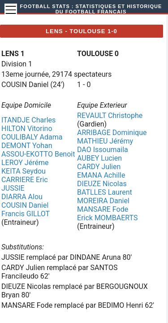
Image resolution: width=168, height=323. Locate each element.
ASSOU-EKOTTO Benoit (38, 154)
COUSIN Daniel (24, 205)
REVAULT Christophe (109, 115)
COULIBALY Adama (31, 137)
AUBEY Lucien (99, 158)
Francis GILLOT (25, 214)
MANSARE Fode (102, 209)
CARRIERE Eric (24, 179)
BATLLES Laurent (104, 192)
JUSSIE (13, 188)
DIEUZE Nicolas (102, 183)
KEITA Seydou (23, 171)
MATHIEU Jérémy (105, 141)
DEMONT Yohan (26, 145)
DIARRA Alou (22, 196)
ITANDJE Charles (28, 120)
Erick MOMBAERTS (107, 218)
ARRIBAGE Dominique (111, 132)
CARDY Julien (99, 166)
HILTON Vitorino (26, 128)
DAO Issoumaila (102, 149)
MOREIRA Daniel (103, 200)
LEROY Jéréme (24, 162)
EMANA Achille (101, 175)
